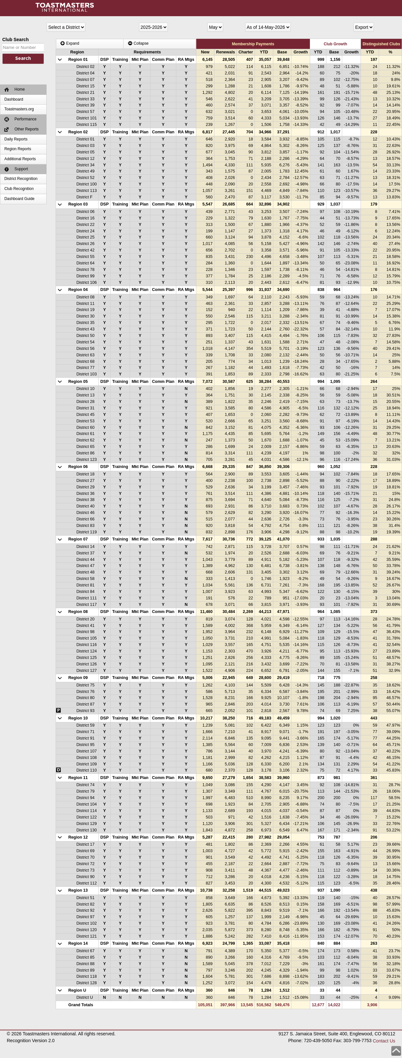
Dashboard (13, 99)
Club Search (15, 39)
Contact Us (384, 1040)
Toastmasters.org (19, 109)
